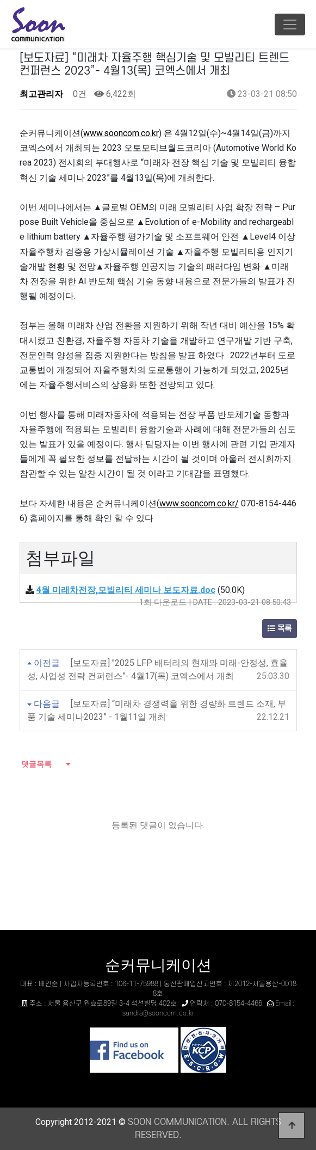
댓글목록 (36, 764)
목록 (280, 628)
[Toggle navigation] (290, 24)
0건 (78, 94)
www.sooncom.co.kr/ (199, 503)
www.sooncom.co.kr (121, 133)
